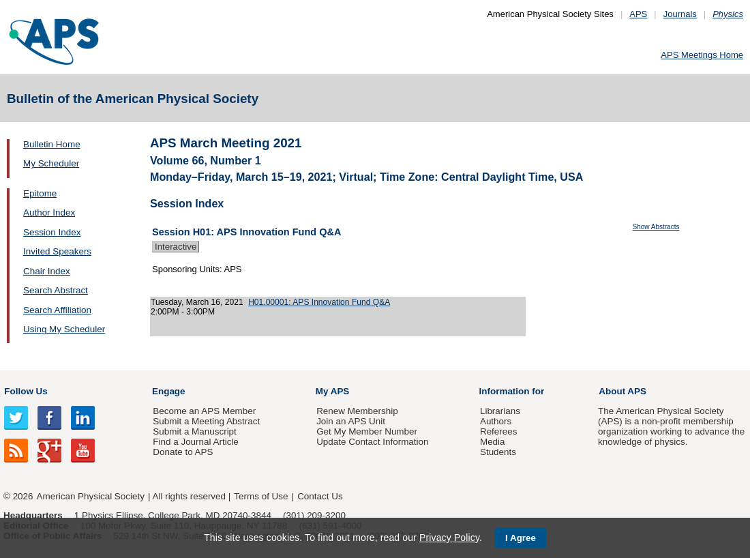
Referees (499, 431)
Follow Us (25, 391)
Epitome (40, 193)
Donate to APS (183, 452)
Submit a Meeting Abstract (206, 421)
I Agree (520, 538)
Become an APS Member (204, 411)
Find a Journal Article (195, 442)
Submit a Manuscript (194, 431)
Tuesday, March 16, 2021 (197, 302)
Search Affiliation (57, 310)
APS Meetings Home (702, 55)
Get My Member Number (366, 431)
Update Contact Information (372, 442)
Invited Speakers (57, 251)
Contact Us (319, 496)
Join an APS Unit (350, 421)
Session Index (51, 232)
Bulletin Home (51, 144)
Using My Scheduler (64, 329)
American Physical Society (91, 496)
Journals (680, 14)
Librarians (500, 411)
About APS (622, 391)
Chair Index (46, 271)
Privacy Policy (449, 537)
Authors (495, 421)
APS (638, 14)
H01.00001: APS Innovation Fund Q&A (319, 302)
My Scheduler (51, 163)
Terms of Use (261, 496)
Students (498, 452)
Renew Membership (357, 411)
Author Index (49, 212)
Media (492, 442)
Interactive (175, 246)
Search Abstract (55, 290)
